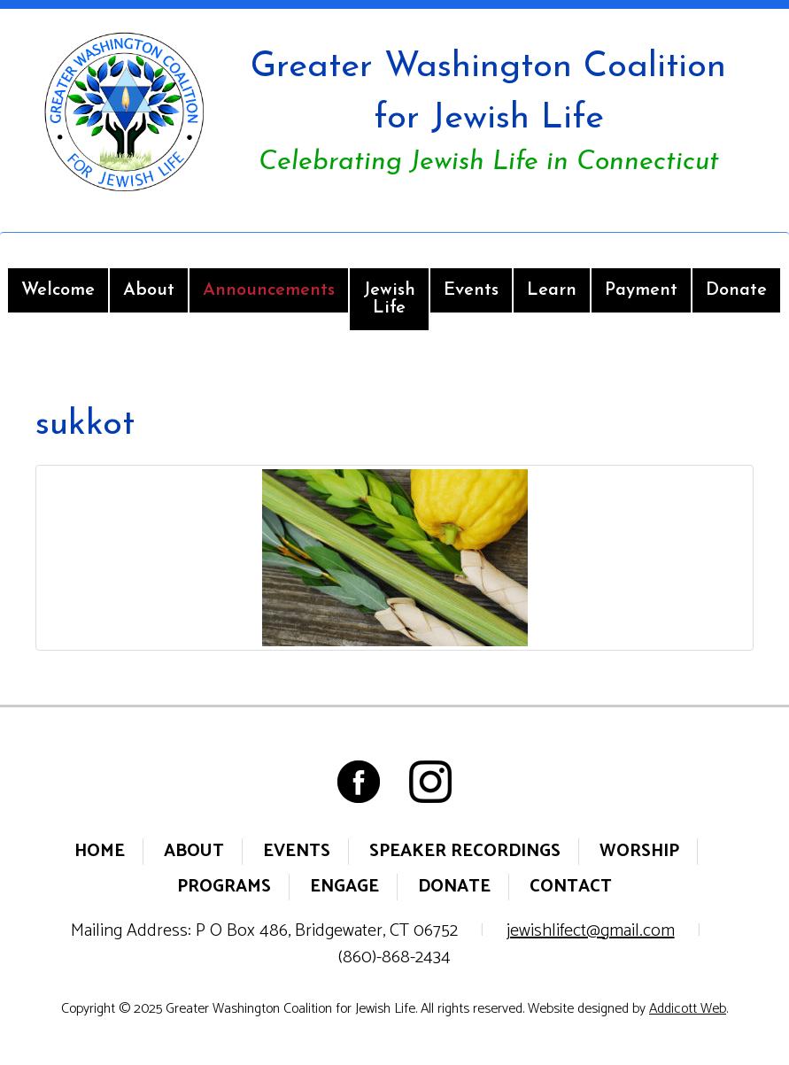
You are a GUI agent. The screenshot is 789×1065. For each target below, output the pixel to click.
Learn (551, 290)
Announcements (269, 290)
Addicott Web (687, 1009)
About (148, 290)
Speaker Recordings (465, 851)
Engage (344, 886)
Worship (639, 851)
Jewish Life (389, 299)
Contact (571, 886)
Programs (224, 886)
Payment (641, 290)
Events (471, 290)
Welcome (58, 290)
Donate (736, 290)
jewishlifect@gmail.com (591, 930)
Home (99, 851)
